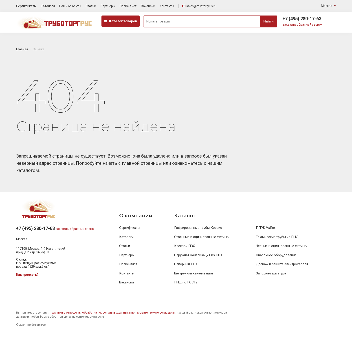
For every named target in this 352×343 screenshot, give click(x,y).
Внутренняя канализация (193, 273)
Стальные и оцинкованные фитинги (201, 237)
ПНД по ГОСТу (185, 282)
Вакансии (148, 6)
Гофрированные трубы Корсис (198, 228)
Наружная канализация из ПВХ (198, 255)
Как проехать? (27, 274)
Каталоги (48, 6)
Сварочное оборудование (276, 255)
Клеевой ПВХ (184, 246)
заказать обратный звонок (302, 24)
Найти (268, 21)
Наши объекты (70, 6)
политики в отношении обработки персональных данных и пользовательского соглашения (113, 312)
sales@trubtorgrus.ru (199, 6)
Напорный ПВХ (185, 264)
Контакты (167, 6)
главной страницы (142, 163)
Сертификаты (26, 6)
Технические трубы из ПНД (277, 237)
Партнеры (108, 6)
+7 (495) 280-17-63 (302, 18)
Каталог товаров (120, 21)
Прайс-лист (128, 6)
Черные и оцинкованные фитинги (282, 246)
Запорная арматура (271, 273)
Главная (22, 49)
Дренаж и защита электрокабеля (282, 264)
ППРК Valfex (265, 228)
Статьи (91, 6)
